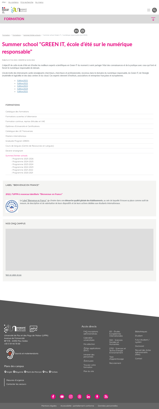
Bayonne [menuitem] (19, 372)
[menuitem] (79, 111)
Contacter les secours (16, 384)
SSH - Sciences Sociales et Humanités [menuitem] (116, 342)
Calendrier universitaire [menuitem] (89, 339)
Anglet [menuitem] (9, 372)
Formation (6, 35)
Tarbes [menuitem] (54, 372)
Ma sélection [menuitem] (89, 344)
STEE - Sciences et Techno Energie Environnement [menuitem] (117, 350)
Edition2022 (22, 83)
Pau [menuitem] (46, 372)
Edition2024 (22, 89)
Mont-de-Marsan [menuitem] (34, 372)
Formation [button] (14, 19)
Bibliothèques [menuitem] (141, 331)
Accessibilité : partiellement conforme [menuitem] (77, 406)
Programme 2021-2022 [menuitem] (23, 170)
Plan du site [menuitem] (89, 371)
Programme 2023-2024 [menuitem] (23, 164)
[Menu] (148, 10)
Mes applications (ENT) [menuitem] (92, 349)
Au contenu (13, 2)
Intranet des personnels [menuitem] (89, 355)
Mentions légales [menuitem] (49, 406)
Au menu (39, 2)
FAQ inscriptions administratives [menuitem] (91, 332)
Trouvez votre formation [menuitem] (90, 366)
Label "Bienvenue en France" (34, 200)
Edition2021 (22, 80)
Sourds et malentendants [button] (22, 353)
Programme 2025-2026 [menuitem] (23, 158)
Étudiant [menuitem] (139, 335)
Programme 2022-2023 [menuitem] (23, 167)
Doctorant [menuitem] (139, 346)
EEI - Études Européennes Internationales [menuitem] (116, 333)
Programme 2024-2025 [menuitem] (23, 161)
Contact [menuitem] (138, 358)
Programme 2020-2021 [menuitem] (23, 172)
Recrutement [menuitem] (115, 363)
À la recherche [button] (27, 2)
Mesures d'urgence (15, 380)
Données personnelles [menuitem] (108, 406)
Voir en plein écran (13, 275)
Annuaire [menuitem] (88, 361)
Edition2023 (22, 86)
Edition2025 (22, 91)
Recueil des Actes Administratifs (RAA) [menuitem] (143, 352)
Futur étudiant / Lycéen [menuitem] (142, 341)
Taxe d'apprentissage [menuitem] (116, 358)
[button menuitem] (154, 10)
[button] (138, 19)
